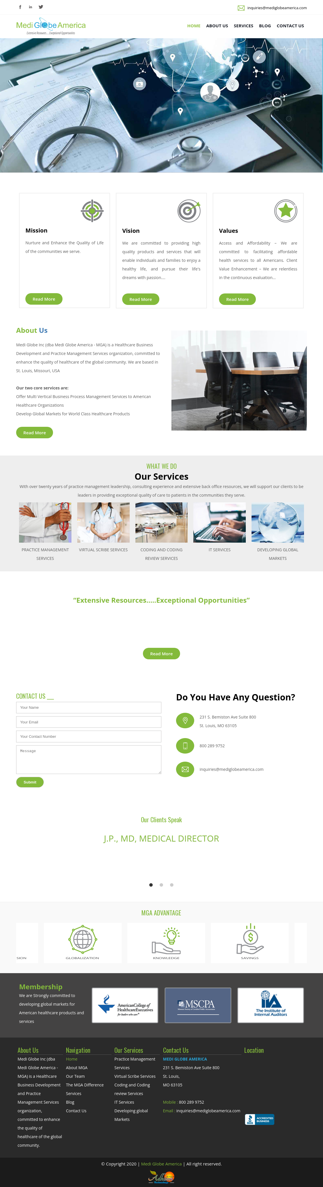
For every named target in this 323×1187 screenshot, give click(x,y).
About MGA (77, 1067)
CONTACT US (290, 25)
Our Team (75, 1076)
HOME (194, 25)
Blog (70, 1102)
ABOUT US (217, 25)
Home (72, 1059)
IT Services (124, 1102)
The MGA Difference (85, 1085)
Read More (44, 299)
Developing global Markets (131, 1115)
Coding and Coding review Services (132, 1089)
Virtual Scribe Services (135, 1076)
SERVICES (244, 25)
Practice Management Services (134, 1063)
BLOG (265, 25)
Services (73, 1093)
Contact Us (76, 1110)
